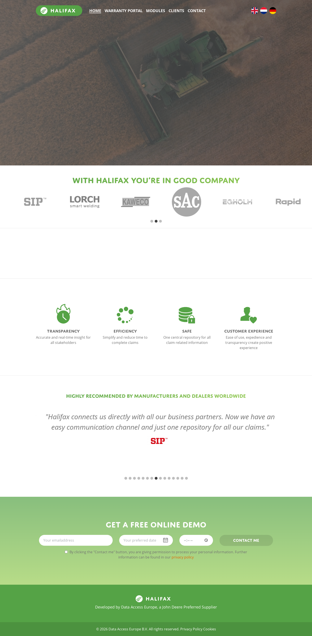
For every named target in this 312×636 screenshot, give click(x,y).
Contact (197, 10)
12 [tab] (173, 478)
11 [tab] (169, 478)
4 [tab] (138, 478)
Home (95, 10)
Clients (176, 10)
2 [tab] (156, 221)
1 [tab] (152, 221)
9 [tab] (160, 478)
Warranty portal (124, 10)
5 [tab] (143, 478)
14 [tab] (182, 478)
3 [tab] (160, 221)
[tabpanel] (38, 202)
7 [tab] (152, 478)
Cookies (209, 629)
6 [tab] (147, 478)
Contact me (246, 540)
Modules (155, 10)
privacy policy (183, 557)
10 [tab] (164, 478)
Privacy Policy (191, 629)
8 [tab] (156, 478)
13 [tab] (178, 478)
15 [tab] (186, 478)
